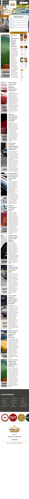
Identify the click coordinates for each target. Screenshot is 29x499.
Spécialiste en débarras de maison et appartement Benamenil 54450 (5, 401)
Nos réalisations (5, 16)
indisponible (4, 2)
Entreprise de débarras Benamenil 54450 (24, 406)
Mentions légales (19, 443)
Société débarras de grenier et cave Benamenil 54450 (15, 402)
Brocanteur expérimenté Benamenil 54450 (23, 402)
